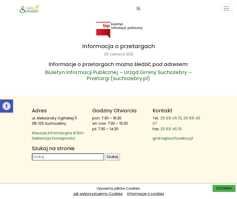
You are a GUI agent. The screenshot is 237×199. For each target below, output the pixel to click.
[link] (6, 106)
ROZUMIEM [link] (224, 188)
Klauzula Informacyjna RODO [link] (58, 133)
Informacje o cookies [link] (145, 193)
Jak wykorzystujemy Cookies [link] (98, 193)
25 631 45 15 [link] (171, 118)
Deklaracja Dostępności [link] (53, 138)
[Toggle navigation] (226, 8)
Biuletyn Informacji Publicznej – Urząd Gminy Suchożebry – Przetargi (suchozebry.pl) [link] (118, 75)
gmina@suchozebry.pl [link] (173, 138)
